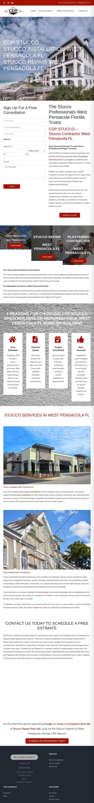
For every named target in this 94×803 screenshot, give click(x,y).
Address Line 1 (8, 146)
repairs (70, 160)
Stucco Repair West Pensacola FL (17, 572)
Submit (12, 186)
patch (36, 607)
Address (7, 139)
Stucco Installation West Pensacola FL (18, 487)
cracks (85, 580)
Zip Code (6, 162)
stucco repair (44, 592)
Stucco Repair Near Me (27, 728)
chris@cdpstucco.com (84, 2)
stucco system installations (29, 492)
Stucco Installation (56, 760)
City (4, 154)
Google (48, 723)
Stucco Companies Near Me (74, 723)
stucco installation (23, 495)
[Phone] (24, 134)
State (27, 154)
